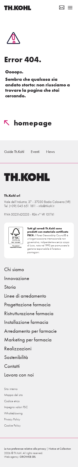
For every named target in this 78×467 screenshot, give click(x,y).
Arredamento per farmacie (30, 331)
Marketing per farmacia (28, 340)
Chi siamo (14, 269)
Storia (10, 287)
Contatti (12, 366)
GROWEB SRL (28, 457)
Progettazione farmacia (27, 304)
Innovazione (16, 278)
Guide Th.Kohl (14, 151)
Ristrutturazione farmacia (28, 313)
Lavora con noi (19, 375)
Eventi (35, 151)
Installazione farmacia (26, 322)
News (50, 151)
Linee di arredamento (25, 296)
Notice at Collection (60, 448)
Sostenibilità (16, 357)
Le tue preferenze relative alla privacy (25, 448)
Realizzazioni (17, 348)
